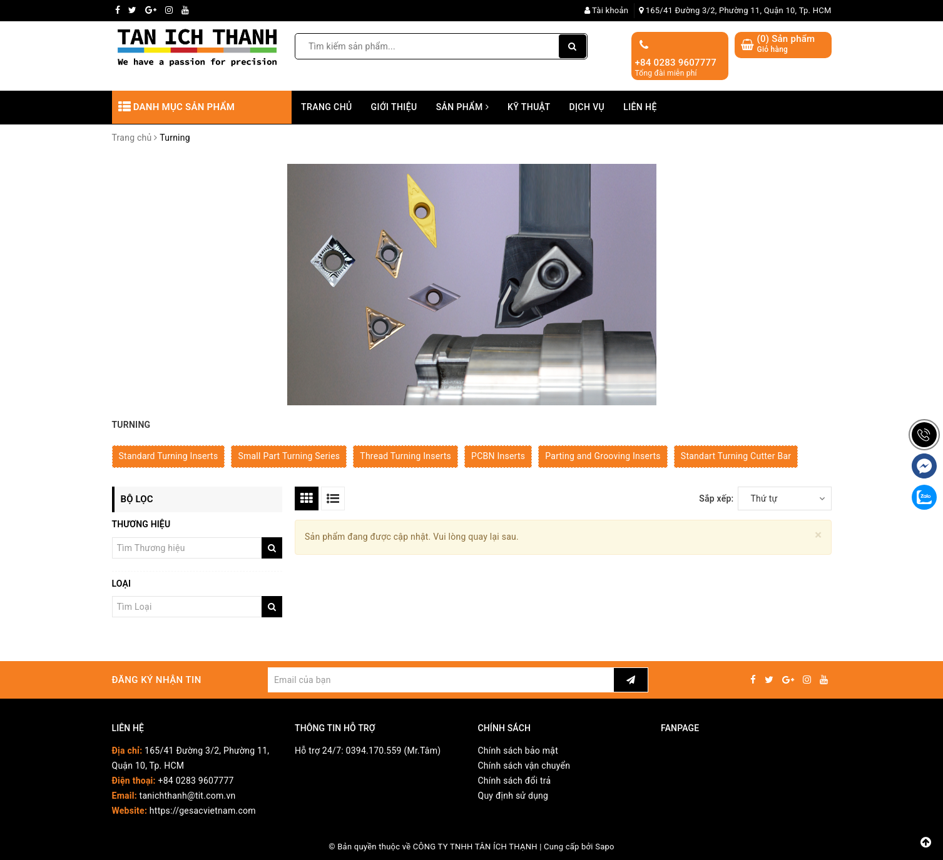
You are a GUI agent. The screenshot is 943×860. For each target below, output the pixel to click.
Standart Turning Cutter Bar (736, 456)
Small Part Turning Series (289, 456)
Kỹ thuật (528, 107)
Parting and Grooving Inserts (603, 456)
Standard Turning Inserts (168, 456)
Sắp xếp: (716, 498)
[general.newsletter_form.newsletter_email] (441, 679)
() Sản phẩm (786, 44)
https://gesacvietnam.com (203, 811)
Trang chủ (326, 107)
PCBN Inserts (498, 456)
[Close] (818, 535)
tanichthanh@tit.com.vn (188, 796)
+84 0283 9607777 (676, 62)
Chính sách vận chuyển (524, 766)
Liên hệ (640, 107)
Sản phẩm (462, 107)
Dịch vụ (586, 107)
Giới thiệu (394, 107)
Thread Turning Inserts (405, 456)
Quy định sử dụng (513, 796)
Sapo (604, 846)
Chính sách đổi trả (514, 781)
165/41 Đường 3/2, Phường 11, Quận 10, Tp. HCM (735, 10)
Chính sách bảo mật (518, 751)
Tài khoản (606, 10)
